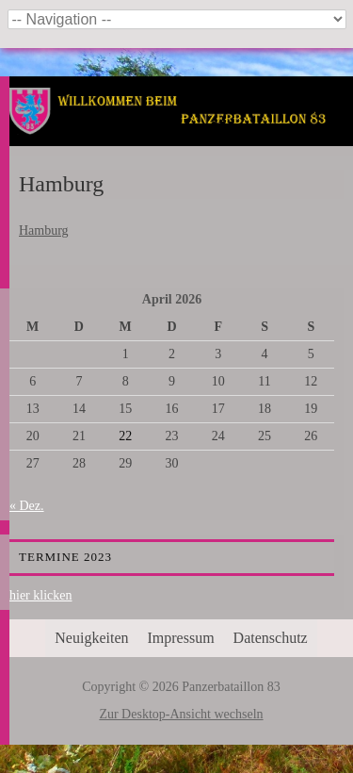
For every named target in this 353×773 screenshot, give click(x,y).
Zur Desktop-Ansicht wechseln (181, 714)
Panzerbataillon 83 (181, 134)
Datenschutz (270, 638)
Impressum (181, 638)
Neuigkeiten (91, 638)
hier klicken (40, 595)
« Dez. (26, 506)
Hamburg (44, 230)
